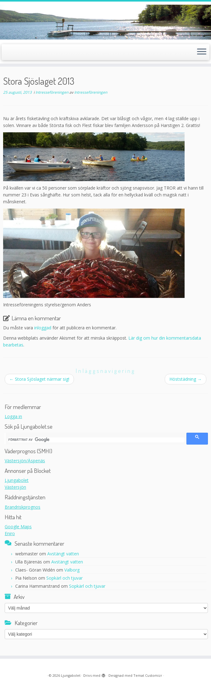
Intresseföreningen (52, 92)
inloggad (42, 328)
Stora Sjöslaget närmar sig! (39, 379)
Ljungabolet (17, 480)
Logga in (13, 416)
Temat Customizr (147, 675)
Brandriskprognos (22, 507)
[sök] (96, 439)
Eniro (10, 533)
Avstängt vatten (63, 554)
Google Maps (18, 527)
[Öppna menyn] (201, 52)
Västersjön (15, 487)
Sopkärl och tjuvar (64, 578)
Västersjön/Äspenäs (25, 461)
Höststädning (185, 379)
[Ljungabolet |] (105, 22)
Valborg (72, 570)
